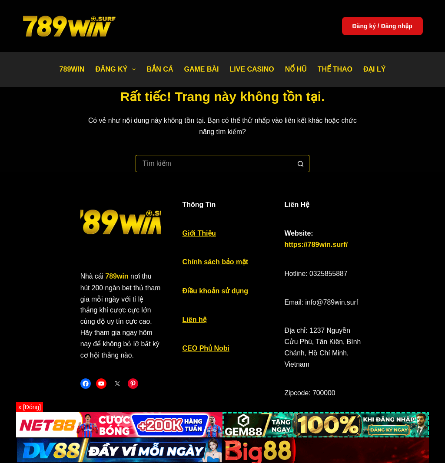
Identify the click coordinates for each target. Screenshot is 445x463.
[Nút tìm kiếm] (300, 152)
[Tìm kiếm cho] (214, 152)
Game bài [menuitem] (201, 69)
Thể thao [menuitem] (335, 69)
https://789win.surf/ (366, 226)
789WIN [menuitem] (72, 69)
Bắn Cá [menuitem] (159, 69)
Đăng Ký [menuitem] (117, 69)
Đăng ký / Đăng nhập (382, 26)
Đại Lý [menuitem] (374, 69)
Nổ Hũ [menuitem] (296, 69)
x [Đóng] (29, 407)
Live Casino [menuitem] (251, 69)
